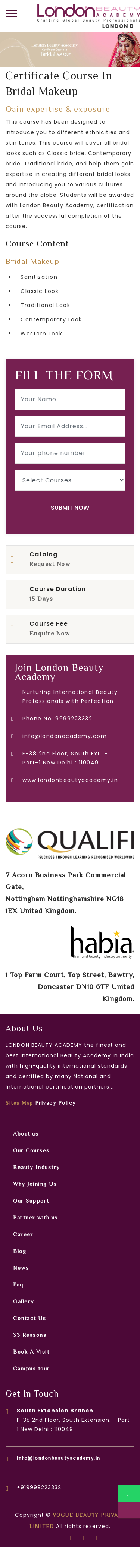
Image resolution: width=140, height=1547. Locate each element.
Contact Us (29, 1318)
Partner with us (35, 1218)
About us (25, 1134)
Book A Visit (31, 1352)
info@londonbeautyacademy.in (58, 1459)
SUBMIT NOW (70, 507)
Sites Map (19, 1103)
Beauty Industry (36, 1168)
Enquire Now (49, 634)
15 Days (41, 599)
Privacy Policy (55, 1103)
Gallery (23, 1302)
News (21, 1268)
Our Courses (31, 1151)
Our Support (31, 1201)
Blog (19, 1251)
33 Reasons (29, 1335)
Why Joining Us (35, 1184)
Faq (18, 1285)
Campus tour (31, 1369)
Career (23, 1235)
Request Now (50, 565)
